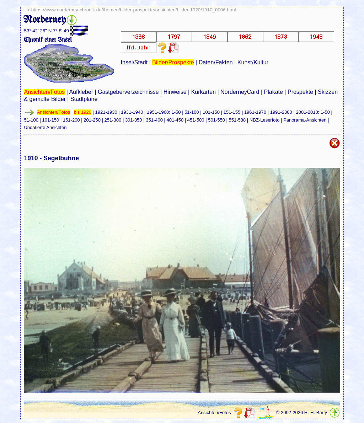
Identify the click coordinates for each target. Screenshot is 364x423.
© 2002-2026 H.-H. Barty (301, 413)
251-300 (113, 120)
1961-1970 (255, 112)
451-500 (195, 120)
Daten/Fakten (216, 62)
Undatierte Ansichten (45, 127)
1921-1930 (106, 112)
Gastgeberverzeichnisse (128, 92)
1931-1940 (132, 112)
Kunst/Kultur (252, 62)
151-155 (232, 112)
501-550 (216, 120)
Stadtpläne (84, 99)
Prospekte (300, 92)
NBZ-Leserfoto (265, 120)
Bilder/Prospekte (173, 62)
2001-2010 (307, 112)
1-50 (176, 112)
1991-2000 (281, 112)
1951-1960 (158, 112)
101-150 (211, 112)
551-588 (237, 120)
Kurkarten (203, 92)
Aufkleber (81, 92)
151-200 (71, 120)
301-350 (133, 120)
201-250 (92, 120)
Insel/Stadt (134, 62)
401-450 (175, 120)
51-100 (191, 112)
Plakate (273, 92)
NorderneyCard (239, 92)
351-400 (154, 120)
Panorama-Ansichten (304, 120)
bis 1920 (82, 112)
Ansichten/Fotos (44, 92)
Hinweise (175, 92)
